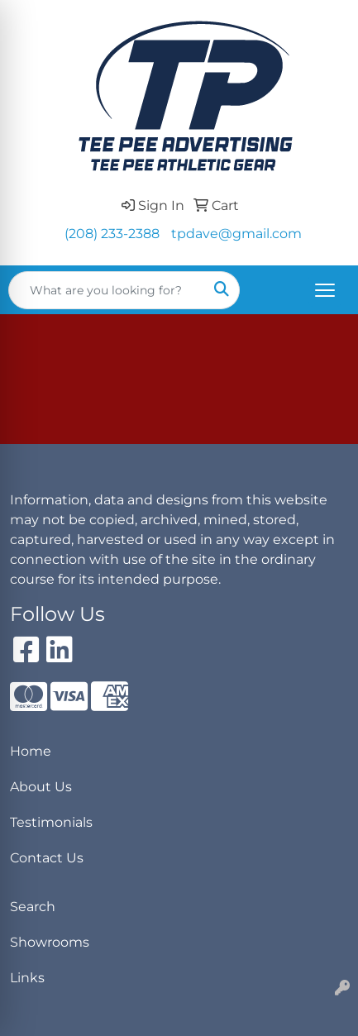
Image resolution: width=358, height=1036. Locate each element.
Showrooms (49, 942)
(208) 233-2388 (112, 233)
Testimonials (51, 822)
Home (30, 751)
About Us (41, 787)
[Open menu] (324, 290)
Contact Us (47, 858)
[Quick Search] (106, 290)
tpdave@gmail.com (236, 233)
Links (27, 978)
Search (32, 906)
